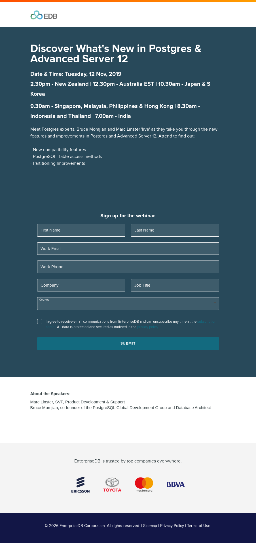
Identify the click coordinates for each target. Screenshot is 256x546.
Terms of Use (198, 525)
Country (44, 299)
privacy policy (147, 327)
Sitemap (150, 525)
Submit (128, 343)
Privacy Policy (172, 525)
